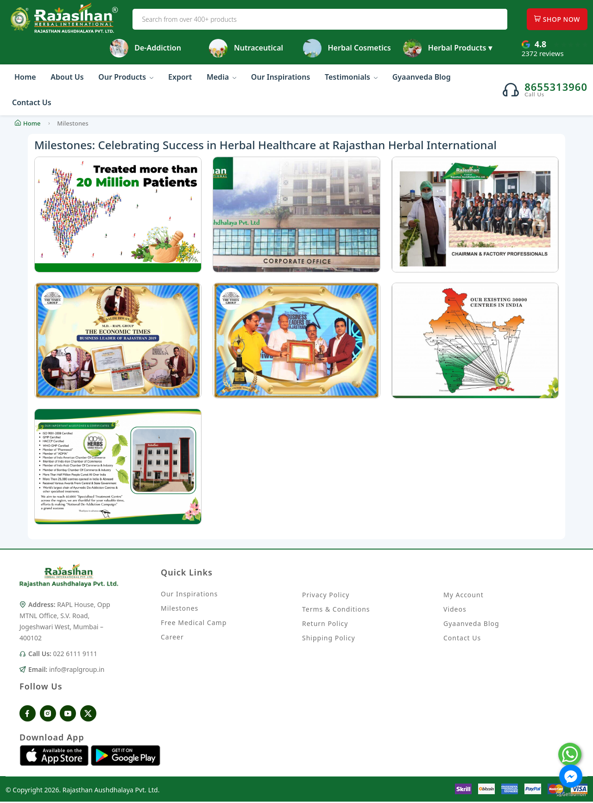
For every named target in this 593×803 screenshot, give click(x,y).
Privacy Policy (325, 594)
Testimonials (351, 77)
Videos (455, 609)
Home (25, 77)
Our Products (125, 77)
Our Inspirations (280, 77)
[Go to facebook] (570, 776)
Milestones (179, 609)
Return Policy (325, 623)
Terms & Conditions (336, 609)
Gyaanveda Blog (421, 77)
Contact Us (31, 102)
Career (172, 637)
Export (180, 77)
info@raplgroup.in (77, 670)
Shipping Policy (328, 637)
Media (221, 77)
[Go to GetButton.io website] (571, 794)
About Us (66, 77)
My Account (463, 594)
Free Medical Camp (194, 623)
